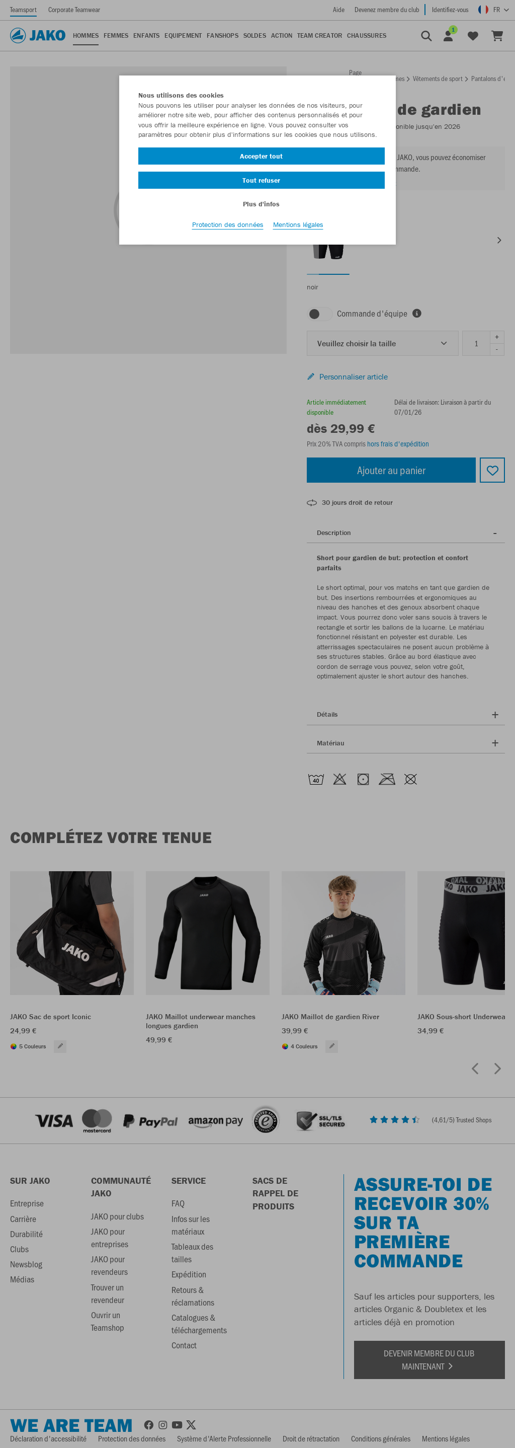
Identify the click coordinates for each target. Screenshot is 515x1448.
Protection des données (228, 227)
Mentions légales (298, 227)
